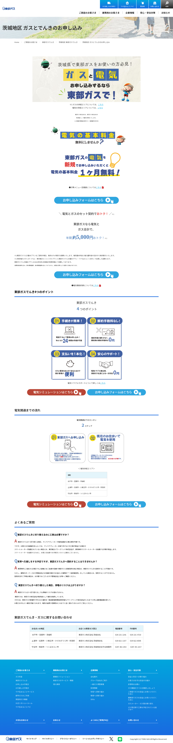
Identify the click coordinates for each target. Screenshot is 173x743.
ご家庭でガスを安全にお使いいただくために (142, 693)
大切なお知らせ (22, 720)
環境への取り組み (97, 696)
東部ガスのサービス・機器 (63, 680)
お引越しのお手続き (108, 6)
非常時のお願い (134, 684)
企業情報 (130, 12)
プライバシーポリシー (68, 738)
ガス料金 (19, 677)
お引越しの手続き (22, 688)
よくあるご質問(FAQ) (99, 720)
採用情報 (94, 688)
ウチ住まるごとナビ (127, 6)
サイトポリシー (48, 738)
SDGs (93, 699)
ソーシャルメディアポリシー (93, 738)
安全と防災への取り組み (137, 677)
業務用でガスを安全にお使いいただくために (142, 699)
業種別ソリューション (61, 677)
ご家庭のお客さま (87, 12)
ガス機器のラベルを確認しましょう (141, 688)
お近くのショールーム (24, 703)
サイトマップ (31, 738)
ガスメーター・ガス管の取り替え (140, 704)
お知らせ (165, 12)
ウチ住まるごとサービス (25, 692)
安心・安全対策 (147, 12)
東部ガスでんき (48, 42)
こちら (100, 104)
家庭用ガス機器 (21, 699)
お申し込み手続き (22, 684)
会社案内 (94, 677)
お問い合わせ (154, 6)
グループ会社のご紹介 (99, 680)
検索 (167, 6)
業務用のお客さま (111, 12)
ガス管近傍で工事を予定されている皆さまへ (142, 708)
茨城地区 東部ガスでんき (68, 42)
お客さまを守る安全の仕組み (139, 680)
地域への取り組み (97, 692)
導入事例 (56, 684)
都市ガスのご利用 (22, 696)
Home (16, 42)
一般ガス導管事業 (97, 684)
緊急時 (142, 6)
